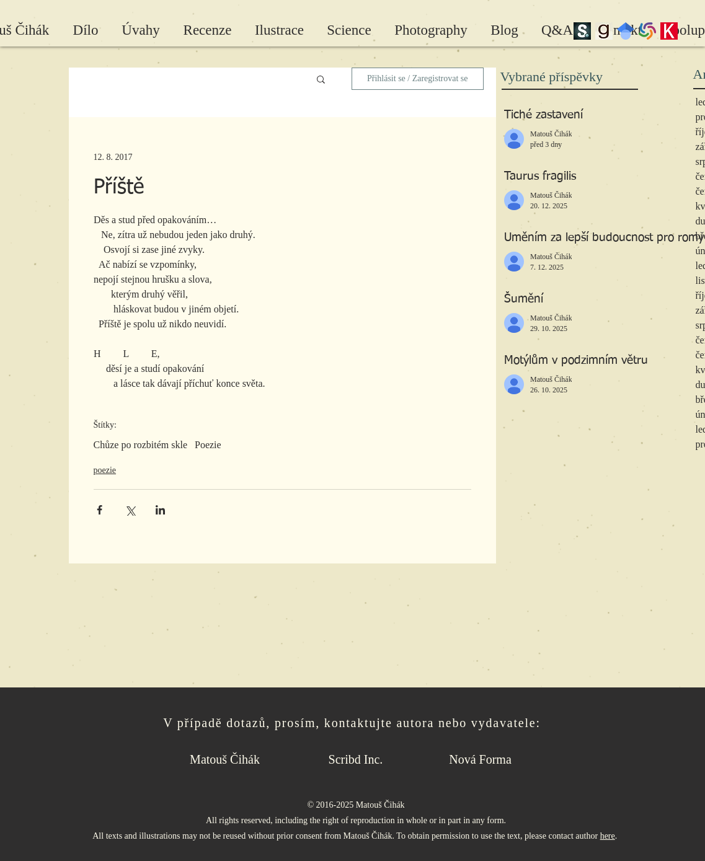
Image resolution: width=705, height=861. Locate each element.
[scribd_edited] (582, 31)
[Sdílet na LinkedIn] (160, 510)
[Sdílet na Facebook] (99, 510)
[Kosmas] (669, 31)
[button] (321, 79)
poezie (105, 470)
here (607, 836)
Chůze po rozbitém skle (141, 444)
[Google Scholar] (625, 31)
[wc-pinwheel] (647, 31)
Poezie (208, 444)
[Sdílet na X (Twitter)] (130, 510)
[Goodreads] (604, 31)
